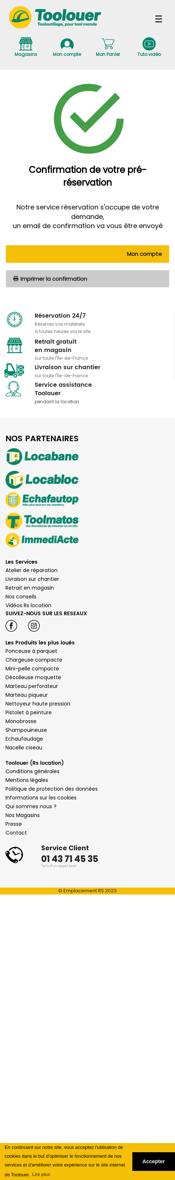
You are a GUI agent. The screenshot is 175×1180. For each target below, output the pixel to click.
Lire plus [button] (41, 1174)
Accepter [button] (154, 1161)
